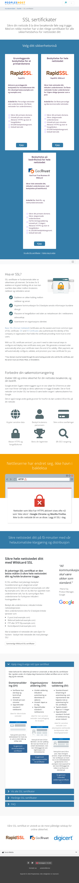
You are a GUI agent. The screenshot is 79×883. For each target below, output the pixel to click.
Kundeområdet (10, 9)
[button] (39, 664)
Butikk (19, 9)
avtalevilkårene (45, 868)
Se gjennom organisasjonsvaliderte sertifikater (39, 759)
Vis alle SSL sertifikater (32, 253)
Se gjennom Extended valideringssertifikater (61, 778)
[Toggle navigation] (73, 262)
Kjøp (21, 145)
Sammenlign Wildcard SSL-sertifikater (20, 644)
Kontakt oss (33, 868)
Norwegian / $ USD (43, 863)
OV (21, 330)
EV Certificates (33, 330)
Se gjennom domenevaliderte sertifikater (18, 748)
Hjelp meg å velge (48, 253)
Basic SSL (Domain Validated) (17, 328)
